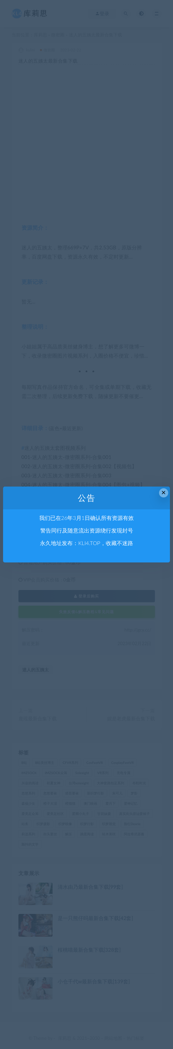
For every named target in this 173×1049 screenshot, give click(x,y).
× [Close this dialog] (163, 492)
